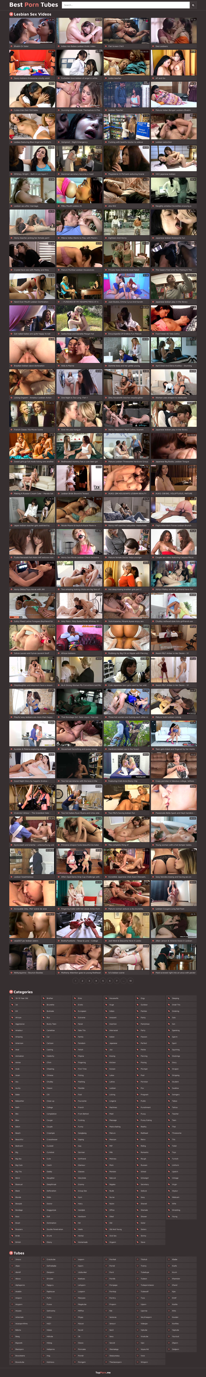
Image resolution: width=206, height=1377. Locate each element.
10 (130, 981)
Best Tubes (33, 4)
